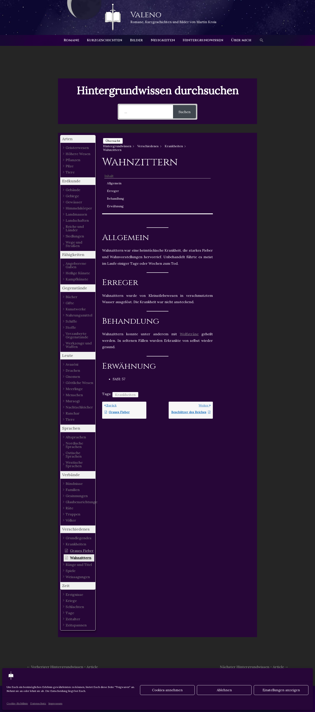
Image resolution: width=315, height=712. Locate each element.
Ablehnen (224, 690)
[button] (259, 40)
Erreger (231, 154)
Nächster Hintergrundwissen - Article (254, 667)
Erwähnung (233, 169)
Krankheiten (125, 343)
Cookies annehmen (167, 690)
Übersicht (112, 141)
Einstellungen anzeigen (281, 690)
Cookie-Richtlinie (17, 703)
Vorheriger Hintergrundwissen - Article (62, 667)
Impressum (55, 703)
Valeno (145, 15)
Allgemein (232, 147)
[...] (146, 111)
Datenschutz (38, 703)
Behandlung (233, 162)
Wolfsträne (189, 282)
